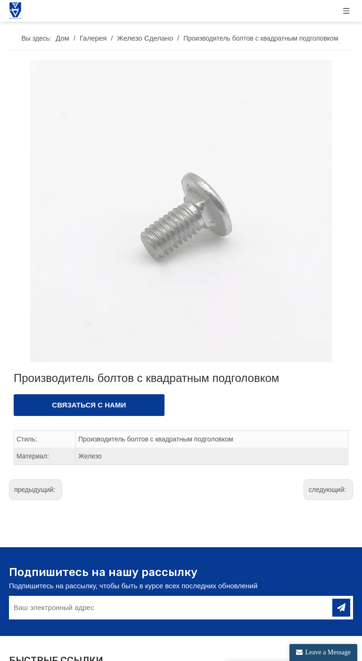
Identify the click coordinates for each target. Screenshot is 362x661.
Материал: (32, 451)
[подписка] (341, 602)
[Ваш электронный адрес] (164, 602)
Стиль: (26, 434)
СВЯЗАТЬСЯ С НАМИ (89, 400)
